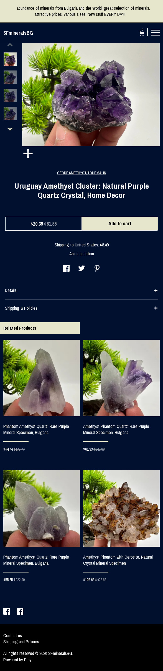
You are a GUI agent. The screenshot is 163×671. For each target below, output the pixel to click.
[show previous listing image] (10, 45)
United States (86, 245)
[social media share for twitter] (81, 269)
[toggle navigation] (155, 32)
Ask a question (81, 254)
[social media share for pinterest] (97, 269)
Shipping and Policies (21, 642)
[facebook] (7, 612)
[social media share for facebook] (66, 269)
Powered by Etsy (17, 660)
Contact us (12, 635)
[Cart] (141, 34)
